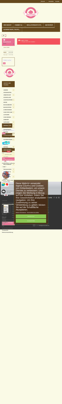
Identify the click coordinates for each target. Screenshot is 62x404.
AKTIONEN (49, 25)
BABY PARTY (8, 162)
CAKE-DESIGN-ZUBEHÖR (7, 131)
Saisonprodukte (7, 181)
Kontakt (57, 1)
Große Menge (6, 149)
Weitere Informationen (21, 212)
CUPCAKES (6, 134)
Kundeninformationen (7, 385)
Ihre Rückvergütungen (17, 368)
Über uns (4, 374)
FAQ (3, 383)
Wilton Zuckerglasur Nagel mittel (10, 321)
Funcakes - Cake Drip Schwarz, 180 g (12, 304)
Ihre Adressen (15, 370)
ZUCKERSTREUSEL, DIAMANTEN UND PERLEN (8, 204)
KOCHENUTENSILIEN (8, 152)
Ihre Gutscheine (16, 374)
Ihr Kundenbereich (18, 361)
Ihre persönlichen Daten (18, 372)
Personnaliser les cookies (33, 212)
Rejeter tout (31, 216)
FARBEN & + (19, 25)
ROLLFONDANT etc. (34, 25)
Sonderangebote (9, 226)
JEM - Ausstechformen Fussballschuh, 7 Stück (14, 239)
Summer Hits (6, 194)
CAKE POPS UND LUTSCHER (7, 126)
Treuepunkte (5, 387)
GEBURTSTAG (7, 147)
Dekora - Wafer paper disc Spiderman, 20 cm (14, 287)
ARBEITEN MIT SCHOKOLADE (7, 109)
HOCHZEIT (7, 25)
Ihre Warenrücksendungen (18, 366)
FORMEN (5, 139)
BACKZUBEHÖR (7, 117)
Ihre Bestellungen (16, 364)
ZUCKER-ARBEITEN (6, 198)
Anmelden (51, 1)
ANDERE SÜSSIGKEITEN (7, 104)
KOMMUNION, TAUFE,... (12, 29)
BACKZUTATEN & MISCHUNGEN (7, 121)
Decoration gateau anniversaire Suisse (31, 395)
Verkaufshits (5, 364)
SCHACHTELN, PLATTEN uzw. (7, 185)
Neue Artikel (7, 257)
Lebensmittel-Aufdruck (6, 156)
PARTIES (5, 159)
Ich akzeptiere (31, 220)
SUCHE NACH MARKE (6, 190)
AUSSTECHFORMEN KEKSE (8, 113)
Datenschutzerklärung (7, 389)
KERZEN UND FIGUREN (7, 168)
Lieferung (4, 368)
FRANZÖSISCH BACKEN (7, 143)
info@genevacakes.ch (44, 382)
